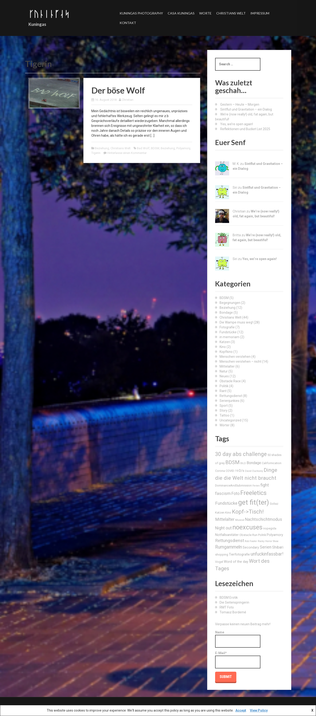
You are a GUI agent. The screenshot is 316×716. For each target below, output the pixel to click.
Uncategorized (230, 420)
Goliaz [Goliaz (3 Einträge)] (274, 503)
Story (223, 410)
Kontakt (128, 23)
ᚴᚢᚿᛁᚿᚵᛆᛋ (49, 14)
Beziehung (102, 148)
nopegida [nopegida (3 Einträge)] (269, 528)
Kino (223, 347)
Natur (224, 371)
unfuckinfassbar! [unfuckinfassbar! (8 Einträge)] (267, 554)
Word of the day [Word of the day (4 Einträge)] (236, 562)
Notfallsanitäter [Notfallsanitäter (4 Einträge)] (227, 535)
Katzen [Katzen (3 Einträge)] (219, 512)
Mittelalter (227, 366)
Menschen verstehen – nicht (240, 361)
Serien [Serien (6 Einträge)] (265, 547)
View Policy (259, 710)
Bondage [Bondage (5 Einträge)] (254, 463)
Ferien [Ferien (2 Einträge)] (256, 485)
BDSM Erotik (229, 597)
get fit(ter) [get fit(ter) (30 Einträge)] (253, 502)
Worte (205, 13)
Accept (240, 710)
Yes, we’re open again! (236, 124)
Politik (224, 386)
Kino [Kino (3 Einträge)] (228, 512)
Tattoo (224, 415)
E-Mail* (237, 659)
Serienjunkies (229, 401)
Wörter (225, 425)
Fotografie (227, 327)
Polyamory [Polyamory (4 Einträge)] (275, 535)
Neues (224, 376)
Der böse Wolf (118, 90)
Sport (224, 405)
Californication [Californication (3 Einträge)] (271, 463)
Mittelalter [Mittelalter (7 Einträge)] (224, 519)
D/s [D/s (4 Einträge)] (241, 471)
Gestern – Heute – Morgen (239, 104)
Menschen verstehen (235, 356)
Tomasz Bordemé (233, 612)
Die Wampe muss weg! (236, 322)
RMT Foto (227, 607)
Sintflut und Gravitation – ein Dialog (246, 109)
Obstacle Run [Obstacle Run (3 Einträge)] (248, 535)
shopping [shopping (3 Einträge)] (221, 554)
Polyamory (183, 148)
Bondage (226, 312)
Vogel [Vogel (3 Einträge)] (219, 561)
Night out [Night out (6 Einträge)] (223, 528)
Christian (127, 99)
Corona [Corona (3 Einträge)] (220, 471)
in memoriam (229, 337)
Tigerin (95, 153)
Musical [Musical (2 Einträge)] (239, 519)
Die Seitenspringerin (234, 602)
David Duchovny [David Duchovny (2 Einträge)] (254, 471)
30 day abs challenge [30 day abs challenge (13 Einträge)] (241, 454)
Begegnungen (230, 303)
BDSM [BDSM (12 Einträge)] (232, 462)
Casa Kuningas (181, 13)
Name (237, 639)
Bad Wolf (143, 148)
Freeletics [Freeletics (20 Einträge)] (253, 492)
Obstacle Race (230, 381)
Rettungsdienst (231, 396)
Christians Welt (231, 13)
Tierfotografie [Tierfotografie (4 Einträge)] (239, 554)
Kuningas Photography (141, 13)
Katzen (225, 342)
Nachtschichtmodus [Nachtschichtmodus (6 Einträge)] (263, 519)
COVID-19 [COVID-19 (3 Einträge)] (232, 471)
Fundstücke (228, 332)
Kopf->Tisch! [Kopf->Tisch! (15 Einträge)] (248, 511)
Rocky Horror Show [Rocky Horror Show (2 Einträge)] (268, 541)
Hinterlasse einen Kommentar (127, 153)
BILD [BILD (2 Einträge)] (243, 463)
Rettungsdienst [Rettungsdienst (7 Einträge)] (229, 540)
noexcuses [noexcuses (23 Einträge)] (247, 527)
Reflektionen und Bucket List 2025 (245, 129)
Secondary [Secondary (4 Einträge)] (251, 547)
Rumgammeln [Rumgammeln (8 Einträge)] (228, 547)
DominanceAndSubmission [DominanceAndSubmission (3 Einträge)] (233, 485)
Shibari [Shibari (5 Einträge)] (277, 547)
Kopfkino (226, 352)
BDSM (155, 148)
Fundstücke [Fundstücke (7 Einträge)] (226, 503)
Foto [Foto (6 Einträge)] (235, 493)
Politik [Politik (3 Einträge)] (262, 535)
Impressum (259, 13)
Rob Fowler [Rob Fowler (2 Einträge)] (251, 541)
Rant (223, 391)
